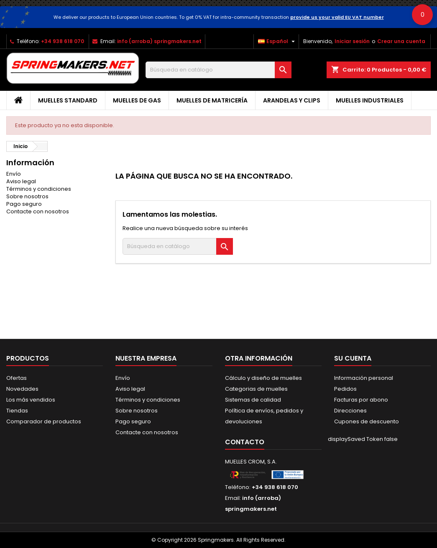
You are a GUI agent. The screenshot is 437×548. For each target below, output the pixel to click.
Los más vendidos (30, 400)
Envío (13, 174)
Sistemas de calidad (253, 400)
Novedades (22, 389)
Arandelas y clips (291, 100)
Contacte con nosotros (37, 211)
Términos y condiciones (38, 189)
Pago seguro (24, 204)
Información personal (363, 378)
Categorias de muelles (256, 389)
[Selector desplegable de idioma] (277, 41)
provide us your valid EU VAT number (337, 17)
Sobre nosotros (27, 196)
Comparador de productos (43, 421)
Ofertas (16, 378)
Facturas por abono (361, 400)
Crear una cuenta (401, 41)
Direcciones (350, 411)
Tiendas (17, 411)
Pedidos (345, 389)
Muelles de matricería (212, 100)
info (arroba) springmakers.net (159, 41)
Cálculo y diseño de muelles (263, 378)
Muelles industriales (370, 100)
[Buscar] (218, 69)
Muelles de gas (137, 100)
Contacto (244, 442)
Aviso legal (21, 181)
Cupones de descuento (366, 421)
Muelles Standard (67, 100)
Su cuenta (352, 358)
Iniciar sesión (352, 41)
